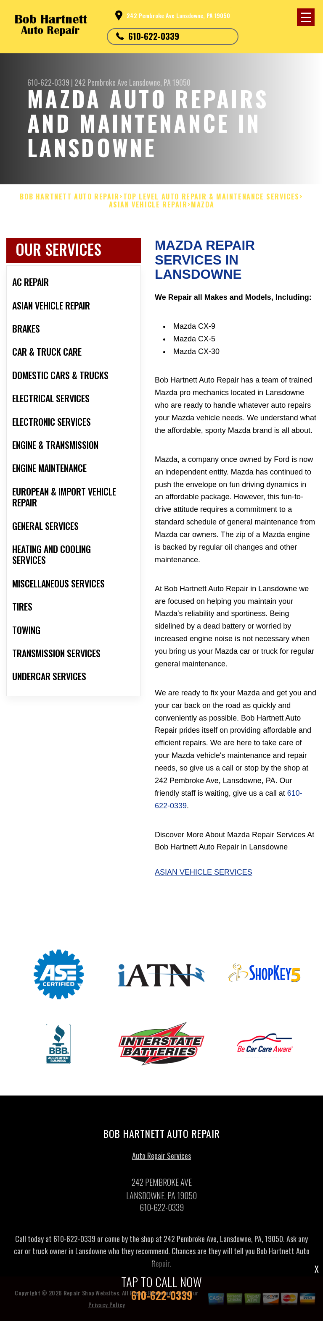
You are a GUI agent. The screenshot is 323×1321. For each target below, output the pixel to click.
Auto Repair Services (161, 1158)
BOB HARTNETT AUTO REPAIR (69, 197)
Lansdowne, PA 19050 (160, 82)
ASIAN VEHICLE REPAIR (148, 205)
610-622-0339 (153, 36)
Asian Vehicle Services (203, 872)
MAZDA (202, 205)
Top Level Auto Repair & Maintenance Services (211, 197)
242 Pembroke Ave (100, 82)
